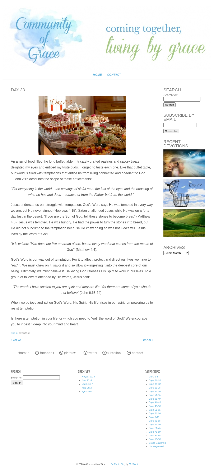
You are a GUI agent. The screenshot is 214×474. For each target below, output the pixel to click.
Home (97, 74)
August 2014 (88, 376)
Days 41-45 (154, 402)
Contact (114, 74)
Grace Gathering (157, 443)
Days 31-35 (24, 333)
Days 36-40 (154, 399)
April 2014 (87, 391)
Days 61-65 (154, 420)
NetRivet (133, 464)
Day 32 (16, 340)
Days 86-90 (154, 439)
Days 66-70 (154, 424)
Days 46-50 (154, 406)
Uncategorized (156, 446)
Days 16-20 (154, 384)
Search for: (170, 95)
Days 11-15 (154, 380)
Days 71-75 (154, 428)
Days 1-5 (153, 376)
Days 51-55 (154, 410)
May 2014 (87, 387)
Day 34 (148, 340)
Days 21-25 (154, 387)
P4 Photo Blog (118, 464)
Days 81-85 (154, 435)
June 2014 (87, 384)
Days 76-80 (154, 432)
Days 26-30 (154, 391)
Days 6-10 (154, 417)
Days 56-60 (154, 413)
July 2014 (87, 380)
